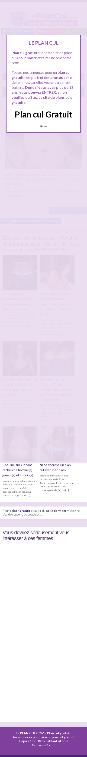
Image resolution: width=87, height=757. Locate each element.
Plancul (50, 745)
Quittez (43, 126)
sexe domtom (56, 511)
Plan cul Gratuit (43, 114)
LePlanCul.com (57, 741)
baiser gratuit (20, 511)
